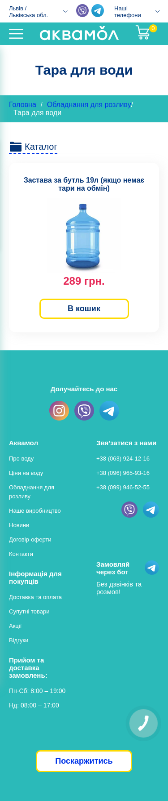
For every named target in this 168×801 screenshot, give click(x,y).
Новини (19, 525)
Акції (15, 625)
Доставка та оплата (35, 597)
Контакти (21, 553)
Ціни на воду (26, 473)
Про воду (21, 458)
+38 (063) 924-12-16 (123, 458)
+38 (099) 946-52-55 (123, 487)
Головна (22, 104)
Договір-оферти (30, 539)
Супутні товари (29, 611)
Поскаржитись (83, 760)
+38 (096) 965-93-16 (123, 473)
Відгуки (18, 640)
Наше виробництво (35, 510)
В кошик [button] (84, 308)
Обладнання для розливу (89, 104)
